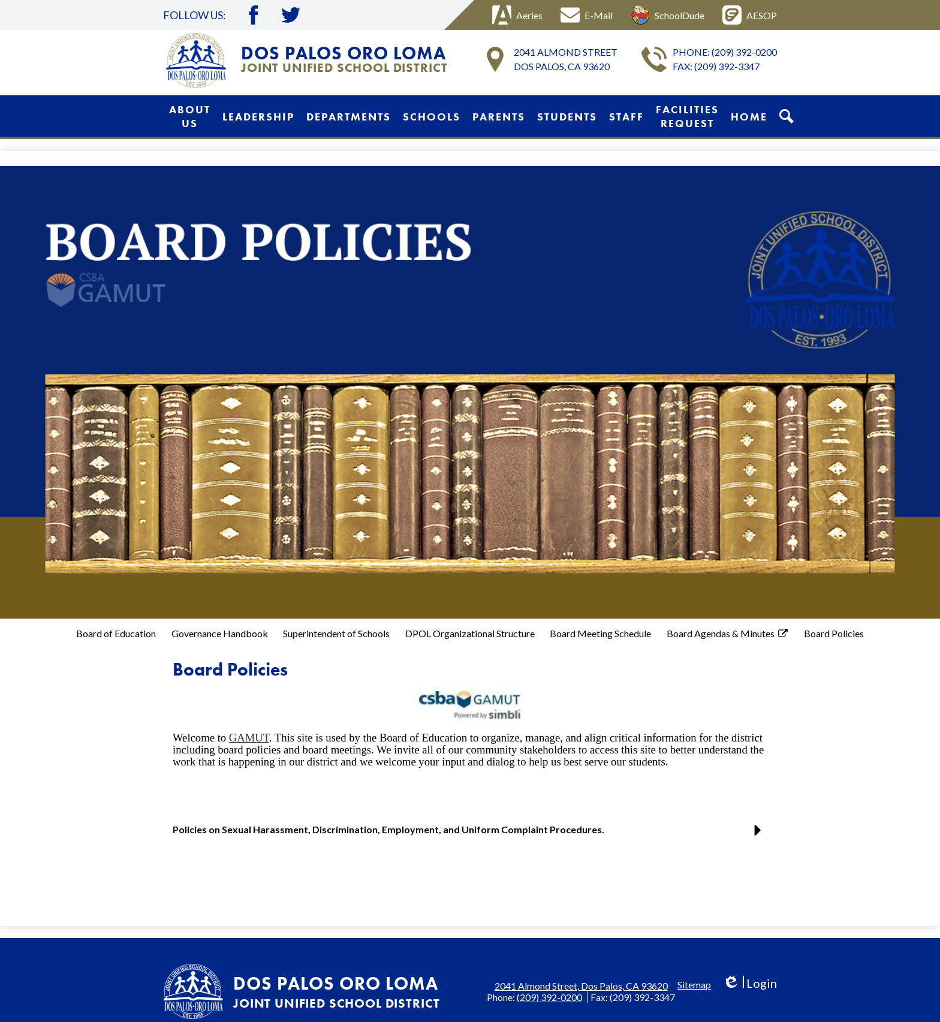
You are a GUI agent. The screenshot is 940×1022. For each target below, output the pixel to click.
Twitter (290, 15)
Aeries (517, 15)
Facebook (253, 15)
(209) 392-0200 (744, 52)
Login (749, 983)
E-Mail (587, 15)
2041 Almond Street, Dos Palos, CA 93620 (581, 985)
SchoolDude (667, 15)
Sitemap (694, 984)
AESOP (749, 15)
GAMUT (249, 737)
